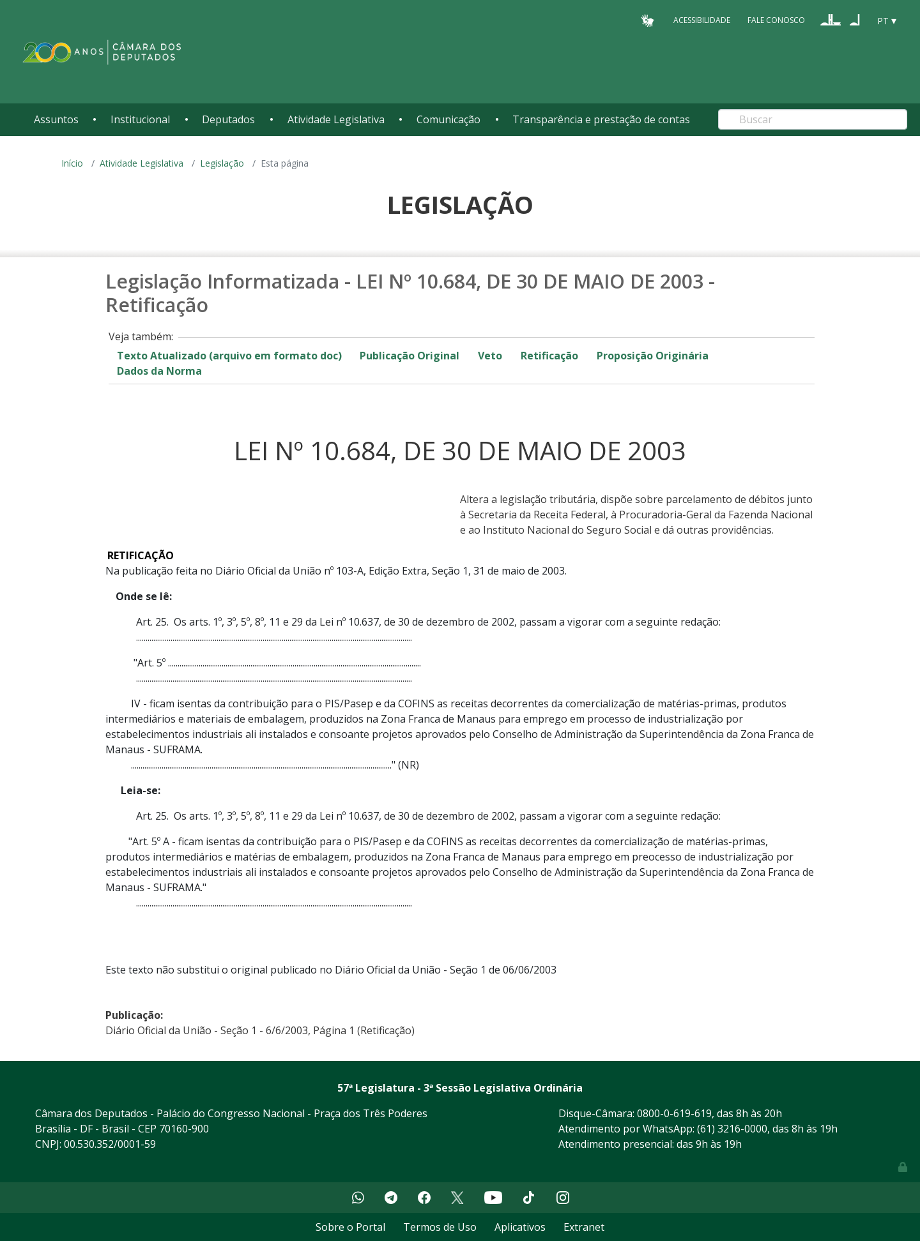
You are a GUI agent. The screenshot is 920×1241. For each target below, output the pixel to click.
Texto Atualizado (229, 356)
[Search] (812, 119)
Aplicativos (520, 1227)
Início (72, 163)
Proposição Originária (653, 356)
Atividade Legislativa (336, 119)
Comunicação (448, 119)
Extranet (584, 1227)
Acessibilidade (701, 20)
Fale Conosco (776, 20)
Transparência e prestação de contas (601, 119)
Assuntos (56, 119)
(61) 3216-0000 (732, 1129)
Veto (490, 356)
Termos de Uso (440, 1227)
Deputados (228, 119)
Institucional (140, 119)
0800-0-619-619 (674, 1113)
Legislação (222, 163)
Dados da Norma (159, 371)
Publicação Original (409, 356)
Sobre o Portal (350, 1227)
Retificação (549, 356)
